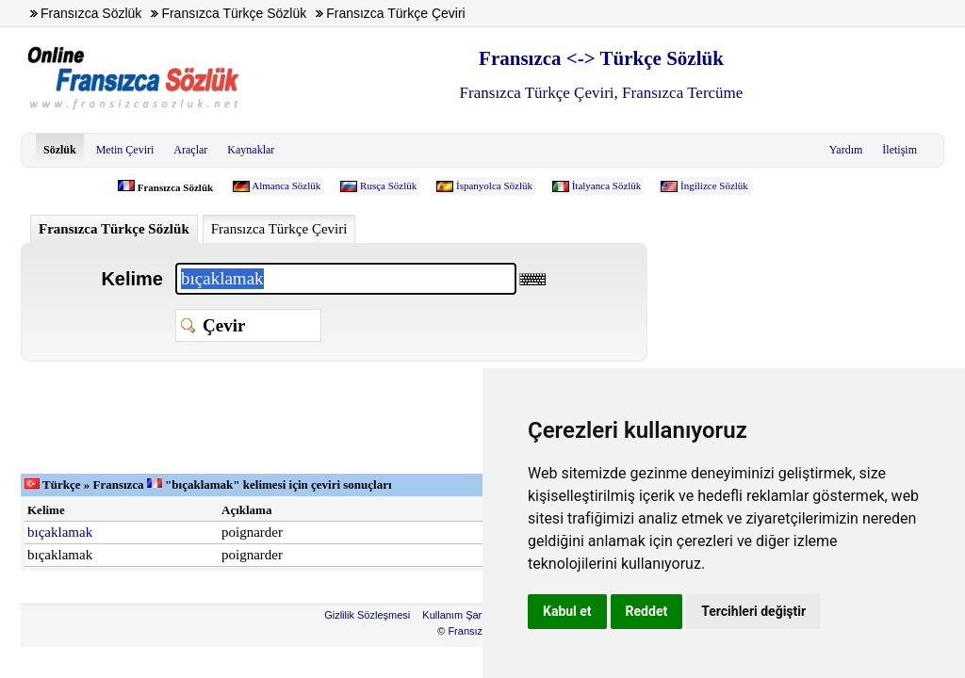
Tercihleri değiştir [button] (753, 611)
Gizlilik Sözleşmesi (367, 615)
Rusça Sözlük (388, 185)
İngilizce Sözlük (714, 185)
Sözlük (59, 149)
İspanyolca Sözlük (494, 185)
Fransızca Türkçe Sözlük (114, 228)
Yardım (845, 149)
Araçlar (190, 149)
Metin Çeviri (125, 149)
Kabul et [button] (567, 611)
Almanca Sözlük (286, 185)
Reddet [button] (647, 611)
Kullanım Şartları (460, 615)
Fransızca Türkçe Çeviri (279, 228)
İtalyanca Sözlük (607, 185)
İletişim (899, 149)
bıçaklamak (59, 532)
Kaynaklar (250, 149)
